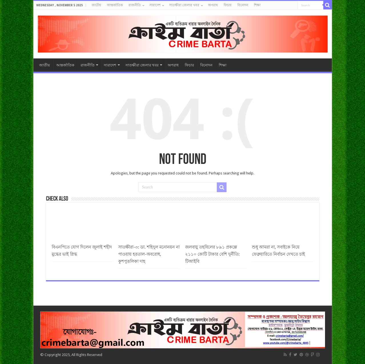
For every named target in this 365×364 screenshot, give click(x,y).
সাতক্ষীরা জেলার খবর (184, 5)
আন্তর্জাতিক (115, 5)
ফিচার (228, 5)
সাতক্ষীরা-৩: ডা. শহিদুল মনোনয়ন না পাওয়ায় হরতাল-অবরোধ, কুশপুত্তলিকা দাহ (149, 254)
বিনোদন (242, 5)
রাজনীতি (135, 5)
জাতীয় (96, 5)
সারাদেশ (155, 5)
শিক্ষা (257, 5)
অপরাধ (213, 5)
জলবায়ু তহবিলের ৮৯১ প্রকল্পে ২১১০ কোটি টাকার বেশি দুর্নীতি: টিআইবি (212, 254)
